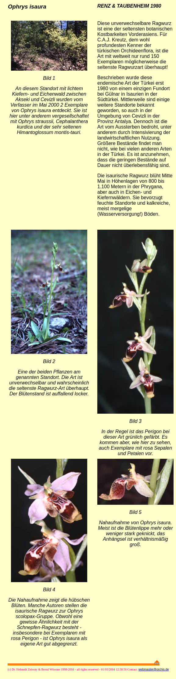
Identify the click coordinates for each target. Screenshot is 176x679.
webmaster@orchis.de (153, 669)
